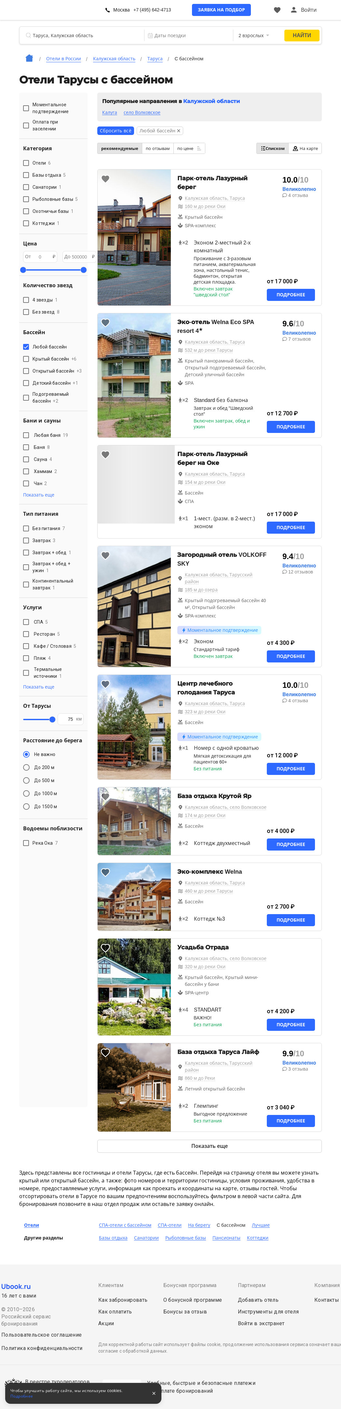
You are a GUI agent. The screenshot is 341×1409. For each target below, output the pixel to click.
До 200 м (44, 767)
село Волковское (142, 112)
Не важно (44, 754)
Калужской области (211, 101)
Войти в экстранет (261, 1323)
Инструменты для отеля (268, 1312)
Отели (31, 1225)
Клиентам (110, 1285)
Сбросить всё (115, 130)
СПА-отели (170, 1225)
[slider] (23, 270)
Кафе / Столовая (55, 646)
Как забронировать (123, 1300)
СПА (41, 622)
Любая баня (51, 435)
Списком (272, 148)
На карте (305, 148)
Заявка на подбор (221, 9)
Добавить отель (258, 1300)
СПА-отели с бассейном (125, 1225)
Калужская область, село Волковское (225, 807)
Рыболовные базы (185, 1237)
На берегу (199, 1225)
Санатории (146, 1237)
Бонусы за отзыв (185, 1312)
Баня (42, 447)
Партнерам (252, 1285)
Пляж (42, 658)
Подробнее (291, 294)
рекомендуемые (119, 148)
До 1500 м (45, 806)
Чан (40, 483)
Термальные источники (48, 673)
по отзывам (158, 148)
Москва (121, 9)
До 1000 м (45, 793)
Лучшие (261, 1225)
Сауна (43, 459)
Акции (106, 1323)
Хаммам (45, 471)
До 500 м (44, 780)
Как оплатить (115, 1312)
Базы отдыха (113, 1237)
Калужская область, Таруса (215, 198)
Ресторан (47, 634)
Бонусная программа (190, 1285)
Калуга (109, 112)
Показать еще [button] (38, 494)
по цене (189, 148)
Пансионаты (226, 1237)
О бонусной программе (192, 1300)
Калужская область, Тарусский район (219, 578)
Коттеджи (257, 1237)
